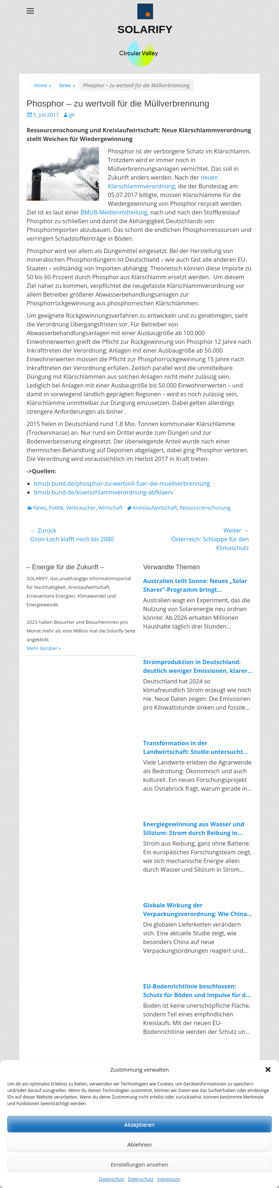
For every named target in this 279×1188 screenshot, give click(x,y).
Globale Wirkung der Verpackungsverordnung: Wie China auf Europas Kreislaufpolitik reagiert (196, 909)
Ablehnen (139, 1144)
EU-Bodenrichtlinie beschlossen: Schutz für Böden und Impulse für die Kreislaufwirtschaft (197, 990)
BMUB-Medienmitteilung (114, 212)
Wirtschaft (110, 507)
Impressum (168, 1179)
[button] (268, 1069)
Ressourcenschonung (205, 507)
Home (42, 85)
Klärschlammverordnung (141, 186)
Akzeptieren (139, 1124)
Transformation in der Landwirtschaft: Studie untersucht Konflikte (193, 747)
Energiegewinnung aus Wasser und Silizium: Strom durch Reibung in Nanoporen (193, 828)
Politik (56, 507)
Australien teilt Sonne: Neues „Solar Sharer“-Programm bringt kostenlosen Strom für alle (195, 585)
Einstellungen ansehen (139, 1164)
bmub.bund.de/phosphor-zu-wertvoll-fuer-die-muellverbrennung (122, 483)
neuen (209, 177)
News (67, 85)
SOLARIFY (145, 29)
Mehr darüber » (44, 648)
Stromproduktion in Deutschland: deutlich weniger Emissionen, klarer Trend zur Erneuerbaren (195, 666)
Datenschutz (111, 1179)
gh (72, 114)
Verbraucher (80, 507)
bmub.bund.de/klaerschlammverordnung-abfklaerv (103, 492)
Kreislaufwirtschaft (155, 507)
